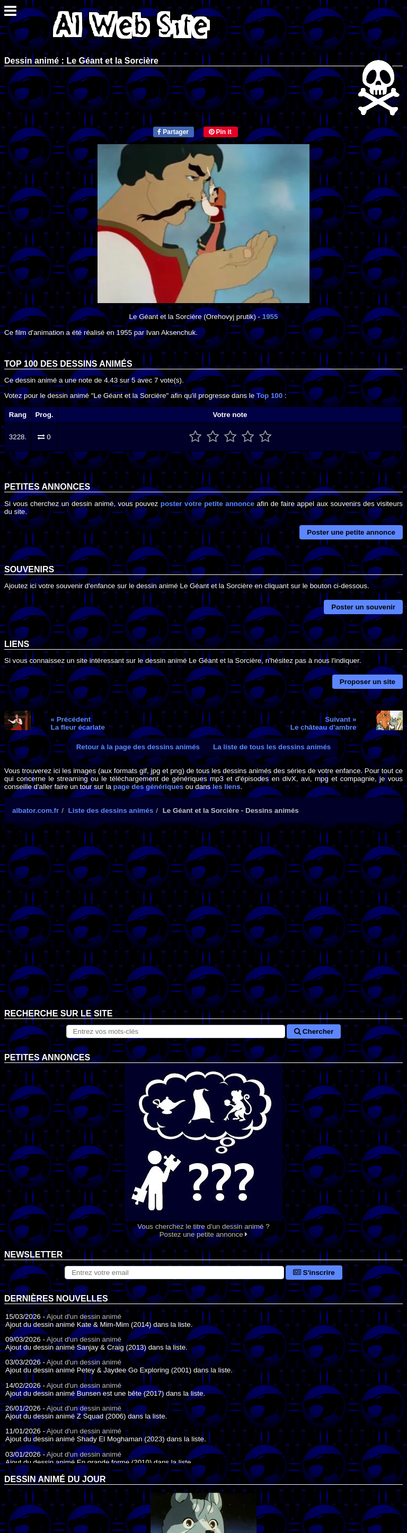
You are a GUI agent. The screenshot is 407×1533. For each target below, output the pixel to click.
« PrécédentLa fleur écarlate (78, 723)
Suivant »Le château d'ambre (323, 723)
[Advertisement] (203, 924)
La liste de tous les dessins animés (272, 747)
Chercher (313, 1031)
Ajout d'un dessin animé (84, 1317)
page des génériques (148, 787)
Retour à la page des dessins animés (138, 747)
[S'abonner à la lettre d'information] (174, 1272)
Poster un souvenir (363, 607)
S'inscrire (314, 1273)
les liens (227, 787)
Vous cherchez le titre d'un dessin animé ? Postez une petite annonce (203, 1150)
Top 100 (269, 396)
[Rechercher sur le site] (176, 1031)
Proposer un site (367, 682)
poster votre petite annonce (207, 504)
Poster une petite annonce (351, 532)
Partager (173, 132)
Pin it (220, 132)
